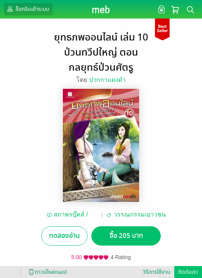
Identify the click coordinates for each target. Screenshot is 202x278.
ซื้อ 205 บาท (126, 236)
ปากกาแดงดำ (107, 79)
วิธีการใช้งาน (156, 272)
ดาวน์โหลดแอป (47, 272)
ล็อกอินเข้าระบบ (27, 9)
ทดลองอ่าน (64, 236)
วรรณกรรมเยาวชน (140, 214)
